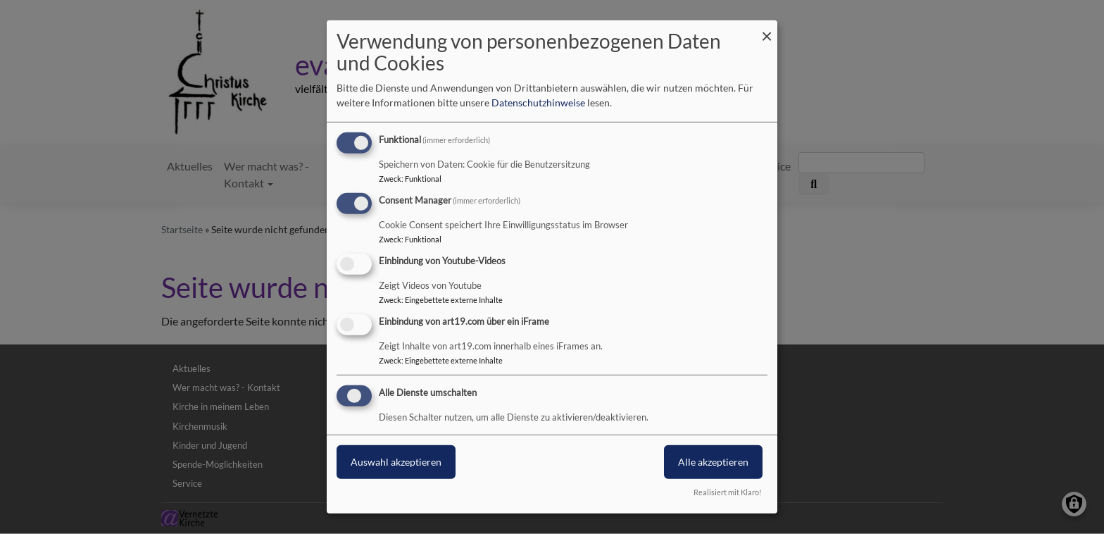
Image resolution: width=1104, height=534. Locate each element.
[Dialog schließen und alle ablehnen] (766, 29)
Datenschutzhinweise (538, 102)
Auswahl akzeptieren (396, 461)
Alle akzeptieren (713, 461)
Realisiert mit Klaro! (728, 492)
